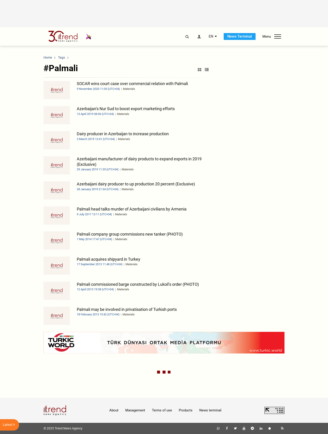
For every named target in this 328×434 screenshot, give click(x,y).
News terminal (210, 410)
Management (135, 410)
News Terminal (239, 36)
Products (185, 410)
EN (211, 36)
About (113, 410)
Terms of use (162, 410)
